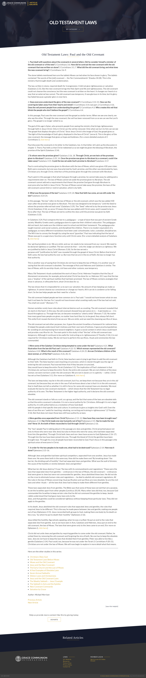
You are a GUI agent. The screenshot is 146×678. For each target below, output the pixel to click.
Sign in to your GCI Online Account (97, 660)
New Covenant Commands (41, 587)
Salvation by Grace (38, 589)
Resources (66, 661)
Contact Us (66, 667)
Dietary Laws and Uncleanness (43, 576)
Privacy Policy (67, 665)
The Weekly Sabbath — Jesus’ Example (46, 581)
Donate (54, 619)
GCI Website (67, 659)
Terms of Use (67, 663)
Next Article (33, 602)
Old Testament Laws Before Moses (44, 559)
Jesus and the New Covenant (42, 565)
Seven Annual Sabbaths (40, 573)
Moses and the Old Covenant (42, 562)
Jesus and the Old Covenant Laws (44, 578)
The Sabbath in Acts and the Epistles (45, 584)
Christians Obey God (39, 557)
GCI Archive (5, 676)
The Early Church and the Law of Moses (47, 568)
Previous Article (35, 600)
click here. (44, 140)
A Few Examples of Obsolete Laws (44, 570)
